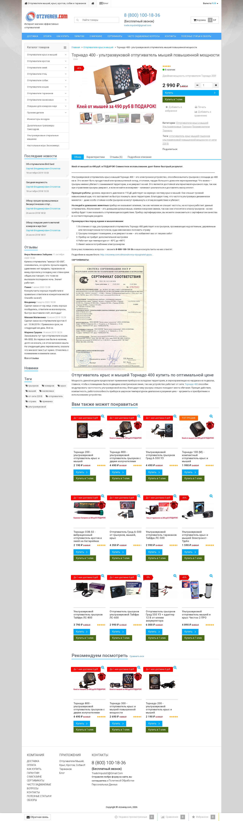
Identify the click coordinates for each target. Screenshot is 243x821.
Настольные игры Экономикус (43, 145)
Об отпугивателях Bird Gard (40, 164)
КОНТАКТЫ (170, 36)
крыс (62, 385)
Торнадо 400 (191, 384)
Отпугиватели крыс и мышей (42, 54)
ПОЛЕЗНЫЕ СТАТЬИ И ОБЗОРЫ (196, 36)
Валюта (209, 3)
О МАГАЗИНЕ (96, 36)
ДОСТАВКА (32, 36)
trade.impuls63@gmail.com (137, 25)
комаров (48, 385)
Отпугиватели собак (37, 80)
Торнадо (187, 126)
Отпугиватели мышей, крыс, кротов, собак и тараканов (55, 3)
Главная (76, 47)
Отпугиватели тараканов (40, 93)
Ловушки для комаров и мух (42, 106)
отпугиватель (54, 396)
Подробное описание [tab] (140, 157)
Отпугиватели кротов (38, 61)
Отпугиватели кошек (38, 87)
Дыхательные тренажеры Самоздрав (40, 127)
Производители (35, 112)
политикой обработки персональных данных (113, 782)
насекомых (46, 391)
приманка (46, 401)
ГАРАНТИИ (79, 36)
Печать (200, 107)
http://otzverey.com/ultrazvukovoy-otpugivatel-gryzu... (126, 254)
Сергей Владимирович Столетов (43, 168)
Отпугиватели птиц (37, 74)
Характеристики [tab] (95, 157)
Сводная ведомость (36, 182)
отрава (31, 401)
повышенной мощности (194, 139)
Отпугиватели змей (37, 67)
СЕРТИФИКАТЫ (114, 36)
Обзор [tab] (77, 157)
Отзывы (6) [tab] (116, 157)
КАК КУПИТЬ (63, 36)
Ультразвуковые (172, 126)
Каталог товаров (38, 47)
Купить (190, 92)
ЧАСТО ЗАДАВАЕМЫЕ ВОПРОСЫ (144, 36)
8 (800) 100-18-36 (142, 15)
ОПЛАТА (47, 36)
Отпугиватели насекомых (40, 100)
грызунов (32, 385)
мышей (31, 391)
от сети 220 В (34, 396)
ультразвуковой (36, 406)
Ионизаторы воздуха (38, 119)
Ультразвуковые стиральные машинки (42, 137)
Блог (103, 3)
